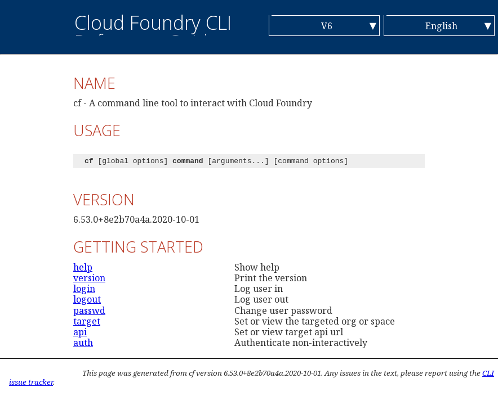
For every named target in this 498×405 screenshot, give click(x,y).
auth (83, 342)
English (441, 26)
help (82, 267)
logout (87, 299)
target (86, 321)
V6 (326, 26)
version (89, 278)
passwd (89, 310)
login (84, 288)
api (80, 332)
